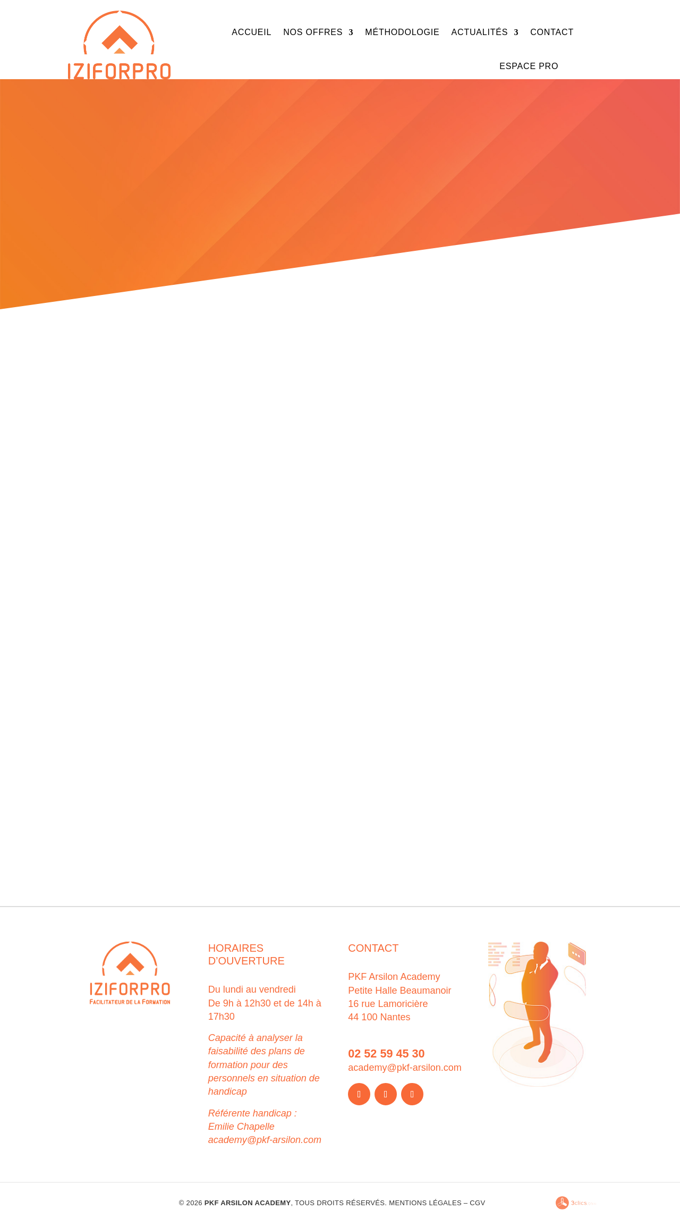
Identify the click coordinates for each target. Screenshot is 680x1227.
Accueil (251, 32)
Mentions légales (425, 1203)
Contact (552, 32)
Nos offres (313, 32)
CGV (477, 1203)
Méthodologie (402, 32)
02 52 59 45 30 (386, 1053)
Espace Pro (528, 66)
